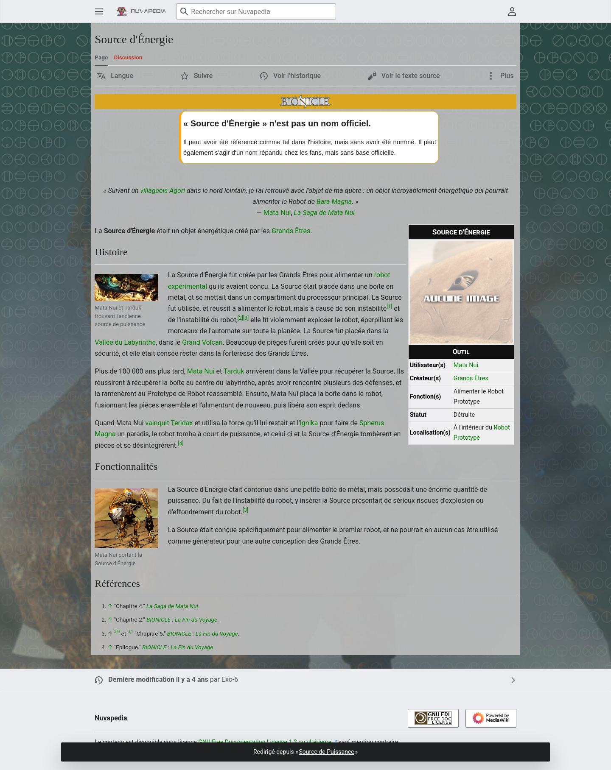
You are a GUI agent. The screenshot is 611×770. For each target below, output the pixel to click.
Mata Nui (277, 213)
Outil (461, 352)
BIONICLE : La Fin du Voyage (181, 619)
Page (101, 57)
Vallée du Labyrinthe (125, 342)
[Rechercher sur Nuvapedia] (256, 11)
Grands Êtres (471, 378)
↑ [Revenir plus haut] (110, 606)
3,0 (117, 631)
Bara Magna (334, 202)
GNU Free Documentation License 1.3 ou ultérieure (264, 742)
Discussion (128, 57)
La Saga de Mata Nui (324, 213)
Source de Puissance (326, 751)
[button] (115, 76)
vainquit (157, 423)
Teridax (182, 423)
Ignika (309, 423)
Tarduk (234, 371)
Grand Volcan (202, 342)
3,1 (130, 631)
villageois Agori (162, 191)
